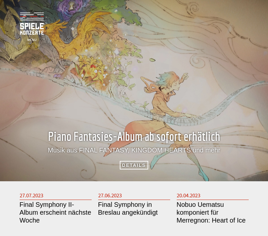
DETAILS (134, 165)
